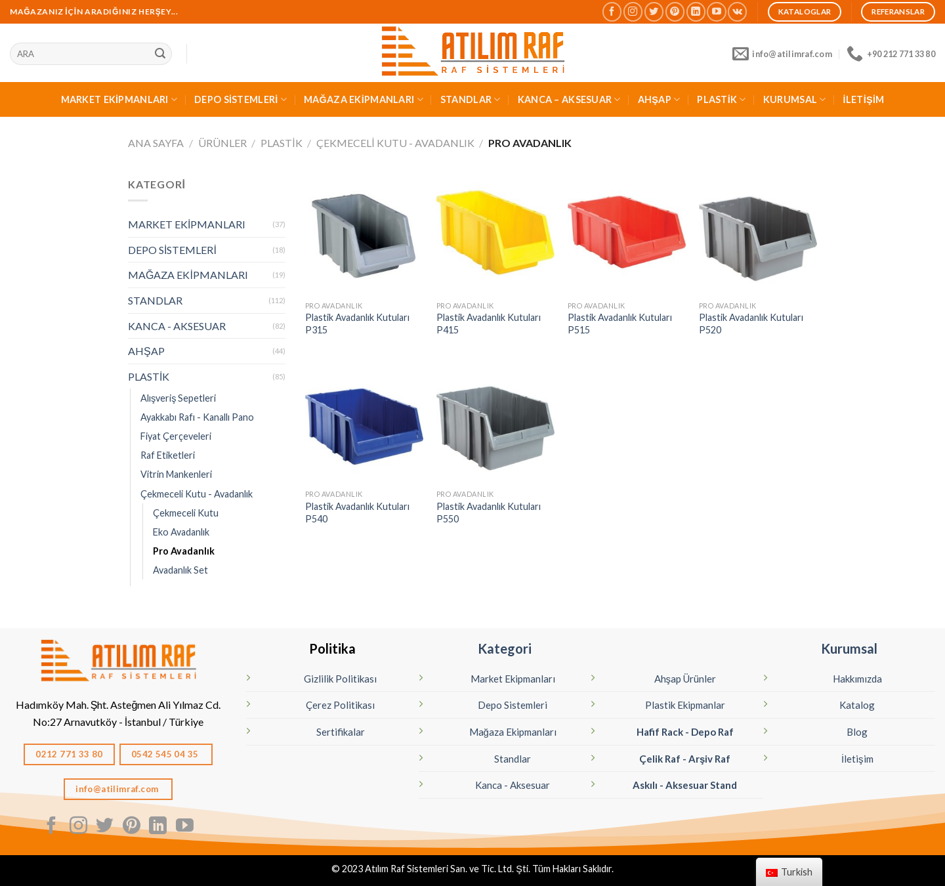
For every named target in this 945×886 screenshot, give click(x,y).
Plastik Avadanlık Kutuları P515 (620, 323)
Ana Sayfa (156, 143)
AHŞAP (659, 99)
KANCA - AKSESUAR (177, 326)
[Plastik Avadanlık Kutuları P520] (758, 235)
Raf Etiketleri (167, 455)
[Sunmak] (160, 54)
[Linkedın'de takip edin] (695, 11)
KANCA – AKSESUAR (569, 99)
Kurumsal (849, 648)
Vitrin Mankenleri (176, 474)
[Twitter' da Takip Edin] (653, 11)
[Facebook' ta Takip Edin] (611, 11)
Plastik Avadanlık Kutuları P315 (357, 323)
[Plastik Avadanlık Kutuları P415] (495, 235)
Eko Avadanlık (181, 532)
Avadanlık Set (180, 570)
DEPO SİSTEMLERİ (240, 99)
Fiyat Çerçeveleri (175, 436)
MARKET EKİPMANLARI (119, 99)
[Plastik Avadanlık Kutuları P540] (364, 423)
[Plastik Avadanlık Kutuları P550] (495, 423)
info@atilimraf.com (118, 789)
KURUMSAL (794, 99)
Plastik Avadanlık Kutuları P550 (488, 512)
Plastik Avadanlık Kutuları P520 (751, 323)
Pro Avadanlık (184, 551)
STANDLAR (470, 99)
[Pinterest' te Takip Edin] (674, 11)
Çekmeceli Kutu (186, 512)
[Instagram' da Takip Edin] (632, 11)
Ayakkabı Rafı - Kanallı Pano (197, 417)
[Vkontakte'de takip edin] (737, 11)
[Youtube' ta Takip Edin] (716, 11)
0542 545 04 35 (166, 754)
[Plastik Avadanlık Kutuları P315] (364, 235)
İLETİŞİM (864, 99)
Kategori (505, 648)
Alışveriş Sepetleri (178, 398)
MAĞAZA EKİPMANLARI (363, 99)
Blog (857, 732)
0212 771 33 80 (69, 754)
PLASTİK (721, 99)
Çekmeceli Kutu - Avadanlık (395, 143)
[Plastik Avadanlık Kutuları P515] (627, 235)
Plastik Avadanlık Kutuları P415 (488, 323)
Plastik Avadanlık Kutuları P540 (357, 512)
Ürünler (222, 143)
